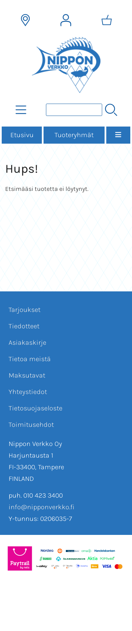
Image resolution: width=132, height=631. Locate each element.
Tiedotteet (24, 326)
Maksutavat (27, 375)
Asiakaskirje (27, 342)
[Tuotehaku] (74, 110)
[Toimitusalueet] (25, 20)
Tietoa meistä (30, 359)
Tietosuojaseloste (35, 408)
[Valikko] (118, 135)
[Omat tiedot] (66, 20)
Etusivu (22, 135)
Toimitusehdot (31, 425)
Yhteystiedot (28, 392)
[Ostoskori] (106, 20)
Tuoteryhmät (74, 135)
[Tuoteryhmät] (21, 110)
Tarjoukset (24, 310)
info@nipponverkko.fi (41, 507)
